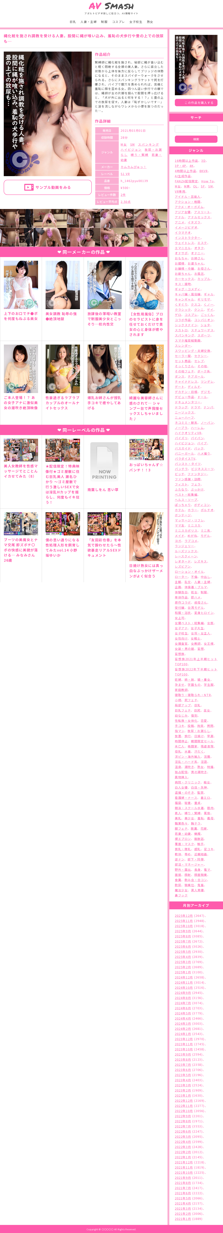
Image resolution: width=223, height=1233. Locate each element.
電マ (207, 869)
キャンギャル (184, 299)
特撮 (210, 767)
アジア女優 (183, 212)
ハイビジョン (131, 149)
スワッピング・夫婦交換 (192, 350)
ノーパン (207, 422)
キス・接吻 (183, 284)
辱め (188, 854)
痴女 (207, 782)
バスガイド (183, 448)
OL (195, 186)
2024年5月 (183, 1013)
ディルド (194, 386)
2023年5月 (183, 1075)
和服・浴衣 (183, 612)
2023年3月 (183, 1085)
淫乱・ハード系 (186, 761)
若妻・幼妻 (183, 833)
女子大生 (197, 628)
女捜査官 (181, 643)
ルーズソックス (186, 551)
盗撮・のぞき (184, 792)
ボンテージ (183, 515)
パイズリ (181, 438)
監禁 (200, 792)
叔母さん (200, 602)
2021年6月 (183, 1193)
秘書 (188, 803)
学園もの (194, 684)
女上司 (180, 618)
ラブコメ (191, 541)
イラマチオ (183, 232)
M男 (187, 186)
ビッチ (179, 474)
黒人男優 (197, 890)
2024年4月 (183, 1018)
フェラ (196, 484)
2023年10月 (184, 1049)
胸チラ (196, 823)
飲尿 (178, 885)
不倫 (194, 576)
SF (203, 186)
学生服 (209, 684)
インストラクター (188, 237)
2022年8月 (183, 1121)
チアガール (196, 376)
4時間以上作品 (185, 171)
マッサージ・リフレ (189, 520)
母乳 (178, 751)
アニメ (180, 222)
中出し (205, 576)
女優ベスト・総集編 (189, 623)
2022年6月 (183, 1131)
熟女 (150, 21)
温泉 (178, 767)
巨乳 (73, 21)
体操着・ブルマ (196, 587)
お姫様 (180, 263)
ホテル (180, 510)
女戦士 (196, 638)
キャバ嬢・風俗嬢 (188, 294)
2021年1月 (183, 1218)
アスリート (202, 212)
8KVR (203, 171)
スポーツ (203, 335)
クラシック (183, 309)
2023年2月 (183, 1090)
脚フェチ (181, 828)
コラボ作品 (183, 320)
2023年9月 (183, 1054)
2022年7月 (183, 1126)
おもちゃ (181, 258)
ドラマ (195, 407)
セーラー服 (183, 356)
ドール (202, 397)
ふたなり (181, 489)
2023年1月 (183, 1095)
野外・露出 (183, 869)
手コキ (179, 725)
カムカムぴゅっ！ (134, 167)
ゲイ (210, 309)
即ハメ (196, 597)
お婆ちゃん (196, 263)
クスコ (196, 304)
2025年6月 (183, 946)
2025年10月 (184, 926)
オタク (199, 248)
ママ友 (180, 525)
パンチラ (181, 469)
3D (203, 160)
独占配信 (181, 772)
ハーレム (197, 427)
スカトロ (181, 330)
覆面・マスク (184, 844)
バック (199, 448)
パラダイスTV (185, 458)
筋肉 (210, 808)
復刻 (194, 715)
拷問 (210, 725)
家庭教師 (181, 690)
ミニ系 (205, 530)
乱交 (188, 582)
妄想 (200, 648)
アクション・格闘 (188, 201)
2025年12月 (184, 915)
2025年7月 (183, 941)
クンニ (199, 309)
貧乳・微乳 (183, 849)
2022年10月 (184, 1111)
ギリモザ (203, 299)
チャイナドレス (186, 381)
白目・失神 (199, 787)
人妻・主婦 (89, 21)
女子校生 (135, 21)
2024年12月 (184, 977)
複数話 (199, 838)
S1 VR (125, 174)
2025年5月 (183, 951)
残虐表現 (207, 746)
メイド (179, 535)
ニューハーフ (184, 417)
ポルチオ (207, 510)
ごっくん (207, 314)
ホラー (192, 510)
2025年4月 (183, 956)
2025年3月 (183, 962)
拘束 (200, 725)
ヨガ (178, 541)
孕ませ (180, 684)
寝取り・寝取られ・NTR (193, 695)
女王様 (209, 643)
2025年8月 (183, 936)
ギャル (209, 294)
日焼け (199, 736)
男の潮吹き (199, 772)
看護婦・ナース (186, 797)
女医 (210, 623)
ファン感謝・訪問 (188, 479)
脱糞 (194, 828)
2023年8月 (183, 1059)
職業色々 (181, 823)
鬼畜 (200, 885)
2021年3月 (183, 1208)
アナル (180, 217)
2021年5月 (183, 1198)
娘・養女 (203, 679)
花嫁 (204, 828)
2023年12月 (184, 1039)
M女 (124, 144)
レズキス (200, 561)
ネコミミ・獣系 (186, 422)
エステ (202, 243)
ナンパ (208, 407)
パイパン (197, 438)
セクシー (200, 356)
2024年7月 (183, 1003)
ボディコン (202, 505)
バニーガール (184, 453)
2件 (123, 194)
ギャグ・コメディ (188, 289)
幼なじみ (181, 715)
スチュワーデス (202, 330)
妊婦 (178, 679)
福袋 (178, 803)
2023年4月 (183, 1080)
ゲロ (178, 314)
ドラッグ (181, 407)
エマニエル (183, 248)
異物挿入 (181, 777)
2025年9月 (183, 931)
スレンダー (183, 345)
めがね (192, 535)
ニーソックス (184, 412)
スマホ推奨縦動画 (188, 340)
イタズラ (194, 222)
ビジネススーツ (202, 469)
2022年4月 (183, 1141)
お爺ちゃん (183, 273)
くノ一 (208, 304)
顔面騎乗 (200, 874)
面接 (178, 874)
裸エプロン (183, 838)
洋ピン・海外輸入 (188, 756)
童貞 (197, 803)
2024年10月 (184, 987)
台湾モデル (196, 607)
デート (180, 386)
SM (132, 144)
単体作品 (181, 597)
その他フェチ (184, 371)
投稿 (191, 725)
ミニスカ (194, 525)
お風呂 (199, 273)
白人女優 (181, 787)
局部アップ (183, 705)
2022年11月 (184, 1105)
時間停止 (181, 741)
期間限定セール (202, 741)
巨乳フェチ (183, 710)
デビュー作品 (184, 397)
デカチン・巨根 (186, 392)
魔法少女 (181, 890)
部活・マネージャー (189, 864)
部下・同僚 (196, 859)
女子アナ (181, 628)
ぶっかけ (197, 489)
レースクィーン (186, 556)
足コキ (208, 849)
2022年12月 (184, 1100)
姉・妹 (189, 679)
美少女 (189, 818)
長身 (197, 869)
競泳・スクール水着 (189, 808)
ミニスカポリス (186, 530)
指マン (179, 731)
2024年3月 (183, 1023)
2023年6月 (183, 1069)
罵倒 (207, 813)
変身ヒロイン (204, 612)
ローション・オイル (189, 571)
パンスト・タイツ (188, 463)
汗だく (199, 751)
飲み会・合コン (196, 880)
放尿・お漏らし (199, 731)
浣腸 (207, 756)
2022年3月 (183, 1147)
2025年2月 (183, 967)
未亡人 (180, 746)
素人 (178, 813)
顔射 (188, 874)
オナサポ (181, 253)
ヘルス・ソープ (186, 499)
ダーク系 (203, 371)
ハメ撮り (203, 453)
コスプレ (118, 21)
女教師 (196, 643)
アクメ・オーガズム (189, 207)
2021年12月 (184, 1162)
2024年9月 (183, 992)
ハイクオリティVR (188, 433)
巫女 (207, 710)
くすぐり (181, 304)
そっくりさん (184, 366)
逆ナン (179, 859)
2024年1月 (183, 1034)
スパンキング (148, 144)
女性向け (181, 638)
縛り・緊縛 (140, 154)
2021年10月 (184, 1172)
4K (192, 165)
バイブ (202, 443)
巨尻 (197, 710)
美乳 (178, 818)
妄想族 (180, 654)
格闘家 (192, 746)
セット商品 (183, 361)
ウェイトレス (184, 243)
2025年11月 (184, 921)
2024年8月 (183, 998)
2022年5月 (183, 1136)
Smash (111, 6)
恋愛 (204, 720)
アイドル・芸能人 (188, 196)
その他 (202, 366)
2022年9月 (183, 1116)
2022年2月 (183, 1152)
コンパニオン (204, 320)
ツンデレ (207, 381)
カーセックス (184, 279)
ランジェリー (184, 546)
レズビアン (183, 566)
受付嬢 (180, 607)
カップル (203, 279)
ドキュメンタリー (188, 402)
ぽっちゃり (183, 505)
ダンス (180, 376)
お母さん (203, 268)
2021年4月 (183, 1203)
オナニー (197, 253)
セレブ (199, 361)
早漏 (210, 736)
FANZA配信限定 (186, 181)
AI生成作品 (183, 176)
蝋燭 (197, 833)
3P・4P (180, 165)
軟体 (178, 854)
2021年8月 (183, 1183)
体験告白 (181, 592)
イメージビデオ (186, 227)
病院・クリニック (188, 782)
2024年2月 (183, 1028)
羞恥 (200, 818)
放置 (178, 736)
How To (207, 181)
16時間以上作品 (186, 160)
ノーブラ (181, 427)
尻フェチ (191, 700)
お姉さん (197, 258)
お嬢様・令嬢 (184, 268)
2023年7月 (183, 1064)
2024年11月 (184, 982)
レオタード (183, 561)
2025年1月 (183, 972)
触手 (200, 844)
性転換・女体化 (186, 720)
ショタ (205, 325)
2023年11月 (184, 1044)
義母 (210, 818)
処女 (194, 592)
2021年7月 (183, 1188)
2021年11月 (184, 1167)
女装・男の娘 (184, 648)
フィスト (181, 484)
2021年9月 (183, 1177)
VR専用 (180, 191)
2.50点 (126, 201)
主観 (178, 582)
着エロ (205, 797)
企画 (178, 587)
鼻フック (181, 895)
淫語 (204, 761)
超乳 (197, 849)
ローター (181, 576)
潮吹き (189, 767)
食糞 (178, 880)
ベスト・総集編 (186, 494)
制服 (104, 21)
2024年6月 (183, 1008)
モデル (205, 535)
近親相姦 (200, 854)
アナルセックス (199, 217)
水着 (188, 751)
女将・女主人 (200, 633)
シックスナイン (186, 325)
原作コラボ (183, 602)
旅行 (188, 736)
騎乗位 (189, 885)
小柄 (178, 700)
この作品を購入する (199, 102)
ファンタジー (197, 474)
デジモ (205, 392)
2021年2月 (183, 1213)
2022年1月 (183, 1157)
